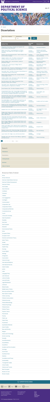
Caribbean (4, 191)
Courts (38, 54)
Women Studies (5, 374)
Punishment (5, 322)
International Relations (41, 47)
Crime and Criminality (44, 54)
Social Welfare (5, 342)
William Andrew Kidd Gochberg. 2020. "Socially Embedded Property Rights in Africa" (13, 75)
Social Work (5, 345)
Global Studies (5, 244)
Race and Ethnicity (40, 55)
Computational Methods (7, 209)
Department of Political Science (14, 8)
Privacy (35, 391)
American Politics (6, 184)
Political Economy (44, 58)
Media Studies (5, 287)
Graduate (30, 46)
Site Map (35, 394)
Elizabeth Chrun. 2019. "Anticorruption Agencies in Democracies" (14, 109)
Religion (4, 331)
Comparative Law (6, 204)
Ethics (3, 231)
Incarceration (5, 258)
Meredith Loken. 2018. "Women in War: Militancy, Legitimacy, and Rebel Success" (14, 137)
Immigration (39, 122)
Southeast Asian (6, 353)
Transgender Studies (7, 362)
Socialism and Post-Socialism (42, 101)
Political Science (40, 59)
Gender (38, 117)
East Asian (44, 64)
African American (6, 177)
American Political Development (9, 182)
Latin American (5, 275)
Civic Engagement (40, 109)
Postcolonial (39, 81)
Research (4, 26)
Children (4, 195)
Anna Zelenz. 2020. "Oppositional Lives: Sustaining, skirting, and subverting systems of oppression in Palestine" (14, 85)
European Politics (6, 233)
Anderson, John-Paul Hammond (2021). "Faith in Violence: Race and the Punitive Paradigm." (14, 55)
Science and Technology (7, 333)
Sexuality (4, 338)
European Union (40, 126)
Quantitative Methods (7, 325)
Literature (4, 284)
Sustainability (5, 360)
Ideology (4, 253)
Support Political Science (25, 382)
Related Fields (19, 36)
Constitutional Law (6, 211)
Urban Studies (5, 365)
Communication (5, 202)
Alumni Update (36, 395)
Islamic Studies (39, 68)
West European (5, 369)
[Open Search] (48, 1)
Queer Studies (5, 327)
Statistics (4, 356)
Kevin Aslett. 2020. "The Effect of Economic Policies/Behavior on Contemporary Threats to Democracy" (14, 72)
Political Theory (5, 309)
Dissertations (31, 48)
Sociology (38, 52)
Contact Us (36, 396)
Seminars (4, 162)
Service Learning (6, 336)
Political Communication (7, 298)
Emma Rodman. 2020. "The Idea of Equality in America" (13, 88)
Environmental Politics (7, 229)
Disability (4, 220)
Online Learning (6, 295)
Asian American (5, 189)
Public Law (4, 318)
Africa (38, 74)
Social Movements (43, 51)
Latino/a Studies (6, 278)
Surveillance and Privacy (7, 358)
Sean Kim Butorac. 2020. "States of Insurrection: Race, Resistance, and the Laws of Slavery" (12, 82)
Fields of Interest (6, 166)
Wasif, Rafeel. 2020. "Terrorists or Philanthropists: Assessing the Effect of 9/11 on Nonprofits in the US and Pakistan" (14, 68)
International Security (7, 264)
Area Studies (39, 64)
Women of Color (6, 371)
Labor (3, 271)
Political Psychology (40, 78)
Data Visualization (6, 218)
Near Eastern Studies (7, 293)
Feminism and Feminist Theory (9, 238)
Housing (4, 249)
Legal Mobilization (6, 282)
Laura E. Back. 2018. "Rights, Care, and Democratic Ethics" (13, 134)
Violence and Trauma (7, 367)
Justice (3, 269)
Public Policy (39, 75)
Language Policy (6, 273)
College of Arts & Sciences (37, 1)
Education (38, 58)
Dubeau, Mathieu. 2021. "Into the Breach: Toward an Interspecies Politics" (12, 62)
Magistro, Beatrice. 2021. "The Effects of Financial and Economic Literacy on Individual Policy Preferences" (12, 58)
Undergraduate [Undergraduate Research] (5, 158)
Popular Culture (6, 311)
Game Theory (5, 240)
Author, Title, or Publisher (7, 36)
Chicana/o (4, 193)
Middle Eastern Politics (7, 289)
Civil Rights (39, 134)
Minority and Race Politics (8, 291)
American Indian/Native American (10, 180)
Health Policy (5, 246)
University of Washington (8, 399)
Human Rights (39, 91)
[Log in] (45, 1)
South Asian (5, 351)
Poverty (4, 316)
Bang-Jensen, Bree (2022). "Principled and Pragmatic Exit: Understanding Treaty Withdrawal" (13, 47)
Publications (5, 151)
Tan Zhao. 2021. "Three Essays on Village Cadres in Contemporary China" (12, 65)
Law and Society (5, 280)
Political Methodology (7, 302)
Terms (35, 393)
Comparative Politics (7, 206)
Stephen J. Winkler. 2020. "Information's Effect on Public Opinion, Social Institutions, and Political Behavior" (14, 78)
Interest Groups (6, 260)
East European (5, 224)
